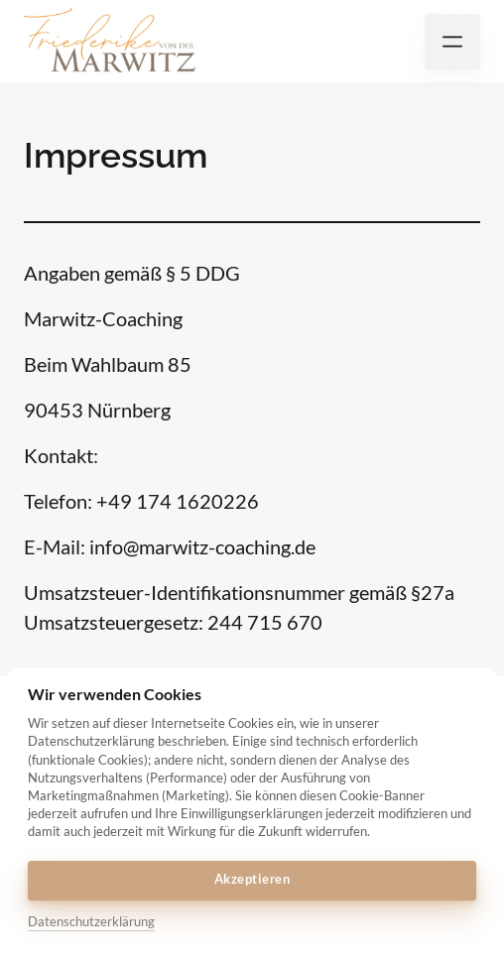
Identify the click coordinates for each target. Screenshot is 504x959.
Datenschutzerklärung (91, 921)
